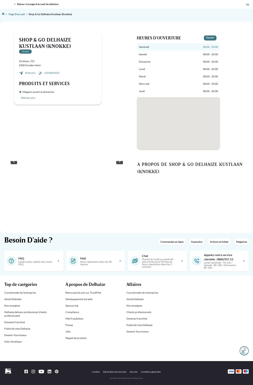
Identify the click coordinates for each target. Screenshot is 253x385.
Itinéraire (30, 72)
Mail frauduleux (74, 318)
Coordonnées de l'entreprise (20, 292)
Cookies (96, 371)
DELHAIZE (7, 1)
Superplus (196, 241)
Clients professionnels (138, 312)
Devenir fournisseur (15, 335)
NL (247, 4)
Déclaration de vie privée (114, 371)
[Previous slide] (14, 161)
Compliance (72, 312)
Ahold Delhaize (12, 299)
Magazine (241, 241)
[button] (30, 284)
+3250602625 (52, 72)
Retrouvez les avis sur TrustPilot (83, 292)
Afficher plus (28, 97)
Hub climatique (13, 341)
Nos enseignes (12, 305)
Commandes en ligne (172, 241)
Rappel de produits (76, 337)
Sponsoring (71, 305)
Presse (69, 325)
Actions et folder (219, 241)
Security (133, 371)
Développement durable (78, 299)
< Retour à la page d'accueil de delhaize (36, 4)
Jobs (68, 331)
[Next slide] (119, 161)
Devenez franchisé (14, 322)
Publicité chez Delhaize (17, 328)
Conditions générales (151, 371)
